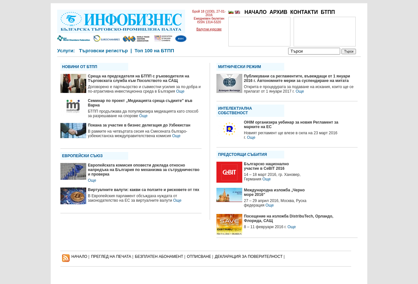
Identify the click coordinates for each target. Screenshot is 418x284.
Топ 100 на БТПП (154, 50)
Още (180, 91)
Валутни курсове (209, 29)
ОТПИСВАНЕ (199, 256)
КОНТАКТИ (304, 12)
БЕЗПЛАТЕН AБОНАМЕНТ (159, 256)
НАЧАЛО (256, 12)
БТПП (328, 12)
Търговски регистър (103, 50)
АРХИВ (278, 12)
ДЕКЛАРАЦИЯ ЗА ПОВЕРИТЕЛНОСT (249, 256)
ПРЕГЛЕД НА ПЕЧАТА (111, 256)
